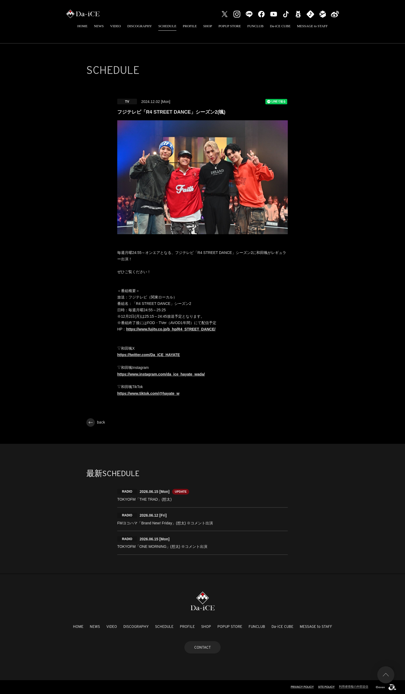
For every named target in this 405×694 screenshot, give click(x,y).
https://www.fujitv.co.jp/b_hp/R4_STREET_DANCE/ (170, 329)
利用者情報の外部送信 (353, 686)
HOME (82, 26)
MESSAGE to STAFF (312, 26)
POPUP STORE (229, 26)
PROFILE (190, 26)
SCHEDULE (167, 26)
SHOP (207, 26)
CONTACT (202, 647)
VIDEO (115, 26)
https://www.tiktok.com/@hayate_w (148, 393)
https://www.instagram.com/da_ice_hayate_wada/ (161, 374)
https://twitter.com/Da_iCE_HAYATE (148, 355)
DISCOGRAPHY (139, 26)
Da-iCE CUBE (280, 26)
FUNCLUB (255, 26)
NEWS (99, 26)
